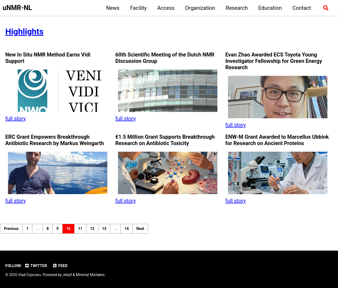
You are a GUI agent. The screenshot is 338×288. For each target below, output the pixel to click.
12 (92, 228)
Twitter (35, 265)
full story (15, 118)
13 (104, 228)
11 (80, 228)
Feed (60, 265)
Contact (301, 8)
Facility (138, 8)
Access (165, 8)
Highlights (24, 32)
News (112, 8)
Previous (11, 228)
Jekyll (67, 275)
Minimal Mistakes (90, 275)
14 (126, 228)
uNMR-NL (17, 8)
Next (140, 228)
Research (237, 8)
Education (270, 8)
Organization (200, 8)
